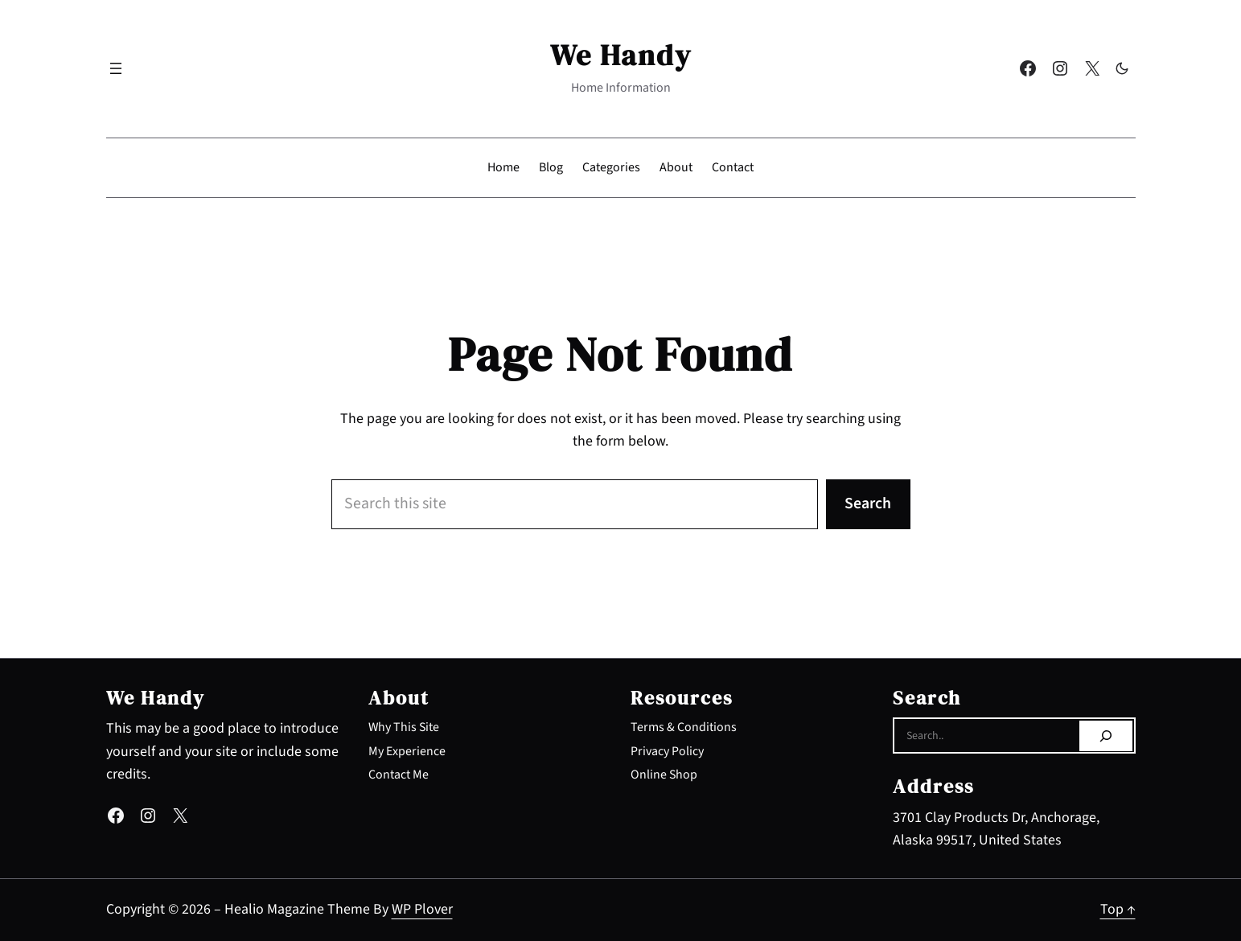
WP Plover (422, 909)
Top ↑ (1118, 909)
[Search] (1105, 736)
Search (867, 503)
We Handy (621, 55)
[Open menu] (115, 68)
